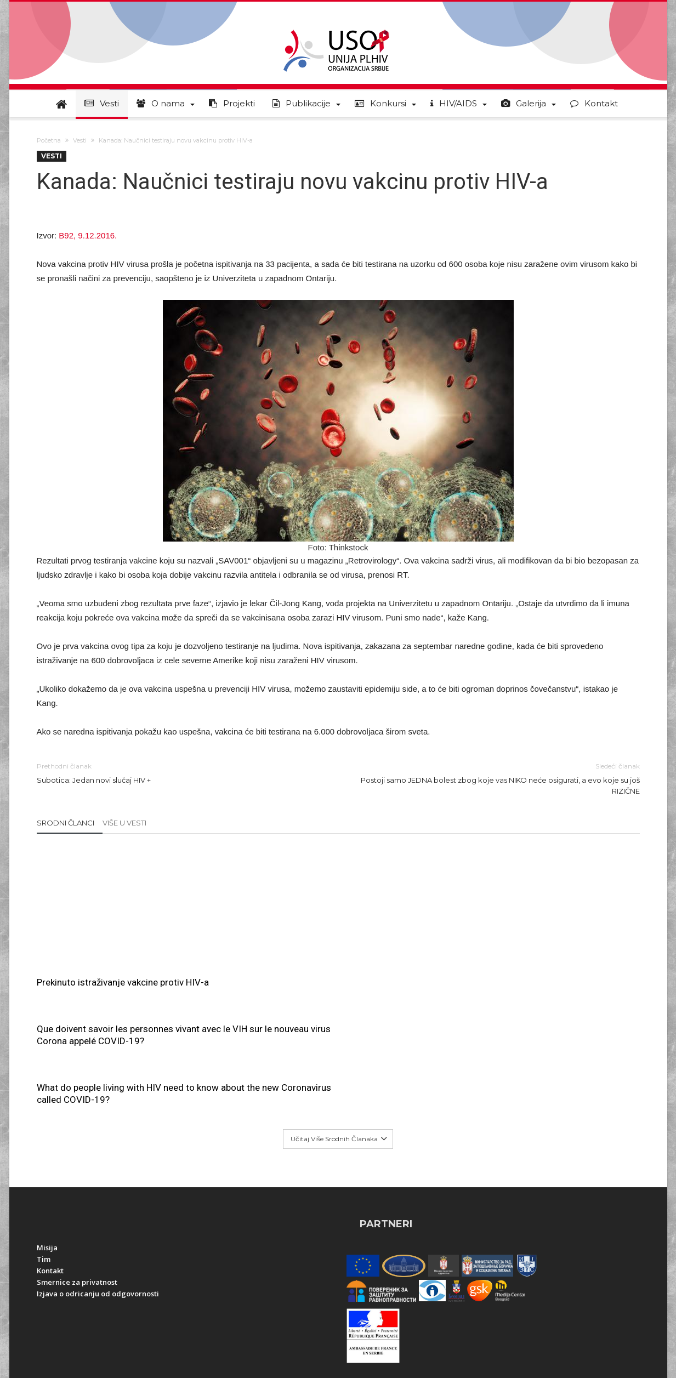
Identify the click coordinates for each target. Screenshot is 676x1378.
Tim (43, 1142)
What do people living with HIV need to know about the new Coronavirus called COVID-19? (538, 867)
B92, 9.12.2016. (88, 235)
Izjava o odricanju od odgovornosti (98, 1176)
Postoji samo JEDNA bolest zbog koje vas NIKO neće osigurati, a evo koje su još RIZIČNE (497, 778)
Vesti (80, 140)
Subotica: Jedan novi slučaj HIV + (179, 772)
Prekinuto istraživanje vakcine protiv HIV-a (123, 982)
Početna (49, 140)
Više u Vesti (124, 822)
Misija (47, 1130)
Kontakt (50, 1153)
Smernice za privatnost (77, 1165)
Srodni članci (65, 822)
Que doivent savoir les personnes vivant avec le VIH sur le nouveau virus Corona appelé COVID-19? (338, 873)
